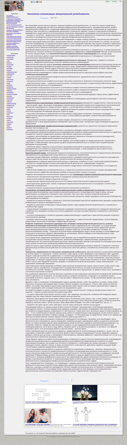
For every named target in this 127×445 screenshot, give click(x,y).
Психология (9, 107)
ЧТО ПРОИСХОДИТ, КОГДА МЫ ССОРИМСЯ (37, 424)
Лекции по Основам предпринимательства (12, 47)
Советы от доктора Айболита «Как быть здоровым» (14, 30)
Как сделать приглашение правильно (13, 34)
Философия (9, 122)
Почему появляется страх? (14, 25)
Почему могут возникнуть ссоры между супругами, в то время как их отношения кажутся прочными (14, 21)
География (9, 68)
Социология (9, 112)
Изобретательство (11, 72)
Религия (8, 111)
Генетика (8, 66)
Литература (9, 81)
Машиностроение (11, 88)
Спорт (8, 114)
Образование (10, 98)
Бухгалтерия (9, 64)
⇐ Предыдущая (43, 18)
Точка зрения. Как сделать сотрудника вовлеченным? (14, 37)
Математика (9, 87)
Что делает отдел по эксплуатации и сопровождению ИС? (42, 402)
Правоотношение (11, 103)
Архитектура (9, 57)
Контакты (114, 1)
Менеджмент (10, 92)
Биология (9, 62)
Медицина (9, 90)
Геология (9, 70)
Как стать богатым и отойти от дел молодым (15, 27)
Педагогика (9, 100)
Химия (8, 125)
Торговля (9, 118)
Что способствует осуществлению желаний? (86, 402)
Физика (8, 120)
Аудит (8, 61)
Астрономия (9, 59)
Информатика (10, 74)
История (8, 77)
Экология (9, 127)
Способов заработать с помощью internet (13, 43)
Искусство (9, 75)
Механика (9, 96)
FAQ (121, 1)
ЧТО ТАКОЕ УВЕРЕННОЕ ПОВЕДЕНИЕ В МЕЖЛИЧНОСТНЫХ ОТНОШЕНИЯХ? (95, 424)
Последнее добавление (13, 49)
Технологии (9, 116)
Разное (8, 109)
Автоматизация (10, 55)
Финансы (9, 124)
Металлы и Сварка (11, 94)
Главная (107, 1)
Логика (8, 83)
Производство (10, 105)
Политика (9, 101)
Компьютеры (10, 79)
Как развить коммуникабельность (12, 16)
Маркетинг (9, 85)
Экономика (9, 129)
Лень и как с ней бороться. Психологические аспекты (14, 40)
